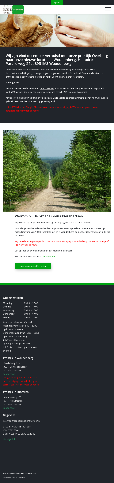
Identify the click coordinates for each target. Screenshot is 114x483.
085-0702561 (47, 88)
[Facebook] (7, 447)
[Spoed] (57, 2)
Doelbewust (20, 477)
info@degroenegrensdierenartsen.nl (21, 420)
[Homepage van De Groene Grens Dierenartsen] (39, 9)
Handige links (9, 439)
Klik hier (20, 110)
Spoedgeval (9, 373)
